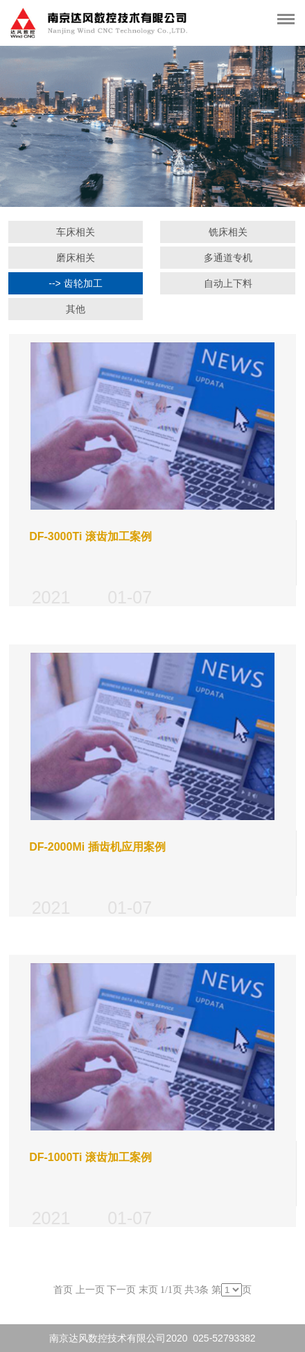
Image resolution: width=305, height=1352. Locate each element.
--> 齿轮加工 (75, 283)
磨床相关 (75, 257)
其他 (75, 309)
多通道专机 (228, 257)
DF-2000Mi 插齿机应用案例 (97, 847)
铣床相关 (228, 231)
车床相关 (75, 231)
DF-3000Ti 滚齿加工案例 (90, 536)
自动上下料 (228, 283)
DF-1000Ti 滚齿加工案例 (90, 1157)
